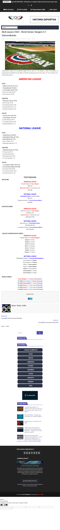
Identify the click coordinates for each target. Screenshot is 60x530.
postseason (6, 73)
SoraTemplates (26, 494)
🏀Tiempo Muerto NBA (37, 9)
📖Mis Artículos (8, 9)
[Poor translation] (5, 505)
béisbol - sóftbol (31, 38)
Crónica (40, 281)
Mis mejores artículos (30, 481)
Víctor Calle (40, 494)
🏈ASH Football (22, 9)
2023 (21, 73)
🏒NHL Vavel (52, 9)
